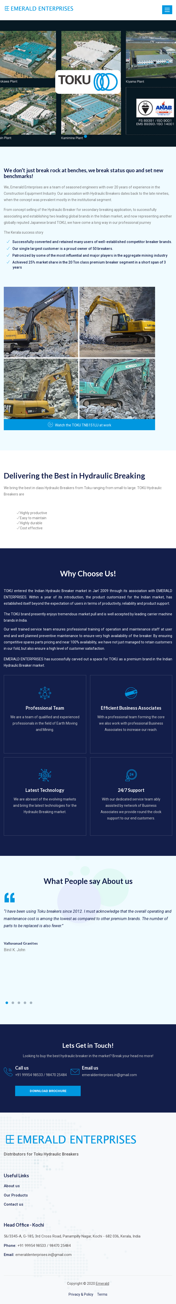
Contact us (13, 1204)
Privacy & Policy (81, 1294)
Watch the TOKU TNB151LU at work (79, 425)
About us (12, 1186)
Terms (102, 1294)
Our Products (16, 1195)
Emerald (102, 1283)
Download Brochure (48, 1091)
